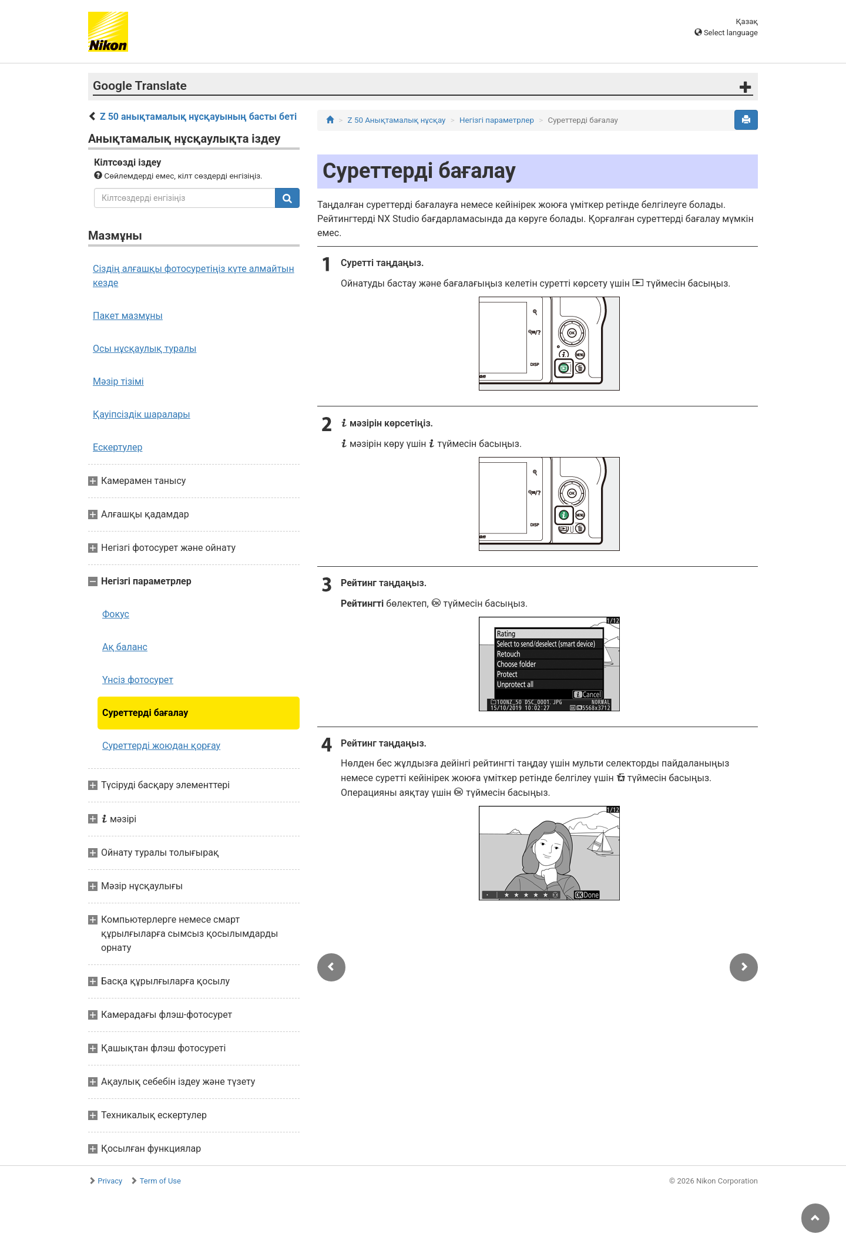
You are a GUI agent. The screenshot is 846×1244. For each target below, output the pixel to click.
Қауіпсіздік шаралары (141, 414)
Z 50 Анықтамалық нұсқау (397, 120)
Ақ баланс (124, 647)
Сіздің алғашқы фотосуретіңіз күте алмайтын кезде (193, 275)
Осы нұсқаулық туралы (144, 348)
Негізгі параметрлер (496, 120)
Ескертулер (117, 447)
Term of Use (160, 1180)
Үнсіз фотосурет (137, 679)
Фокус (115, 614)
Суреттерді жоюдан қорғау (161, 745)
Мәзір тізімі (118, 381)
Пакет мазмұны (128, 315)
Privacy (110, 1180)
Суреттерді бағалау (145, 712)
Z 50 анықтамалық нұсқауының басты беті (198, 116)
